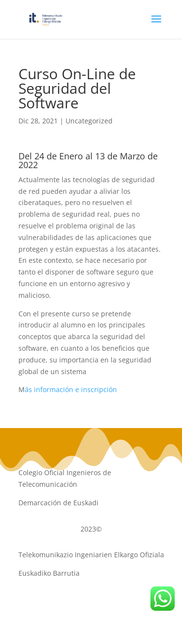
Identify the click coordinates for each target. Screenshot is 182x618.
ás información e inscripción (71, 389)
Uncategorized (89, 120)
